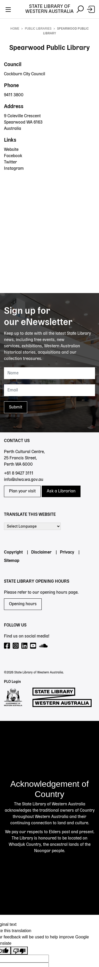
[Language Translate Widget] (32, 526)
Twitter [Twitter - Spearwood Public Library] (10, 162)
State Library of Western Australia (49, 9)
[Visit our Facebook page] (7, 646)
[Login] (91, 9)
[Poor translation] (19, 951)
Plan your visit (22, 491)
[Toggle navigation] (8, 9)
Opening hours (23, 604)
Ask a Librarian (61, 491)
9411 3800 (13, 95)
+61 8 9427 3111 (18, 473)
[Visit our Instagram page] (16, 646)
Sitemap (11, 561)
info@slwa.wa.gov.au (23, 480)
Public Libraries (38, 29)
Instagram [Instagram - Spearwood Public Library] (14, 169)
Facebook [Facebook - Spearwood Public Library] (13, 156)
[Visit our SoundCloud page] (43, 646)
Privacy (67, 552)
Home (14, 29)
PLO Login (12, 681)
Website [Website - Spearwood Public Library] (11, 150)
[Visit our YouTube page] (33, 646)
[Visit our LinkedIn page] (24, 646)
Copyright (13, 552)
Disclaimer (41, 552)
